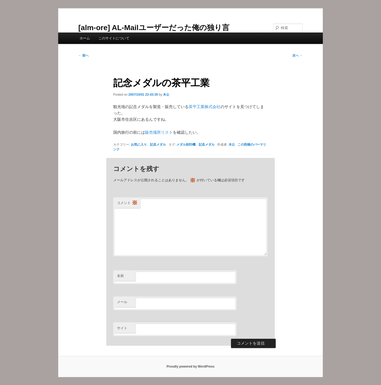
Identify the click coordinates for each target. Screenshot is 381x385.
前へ (83, 55)
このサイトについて (113, 38)
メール (122, 302)
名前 (120, 276)
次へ (297, 55)
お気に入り (139, 144)
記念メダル (158, 144)
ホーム (85, 38)
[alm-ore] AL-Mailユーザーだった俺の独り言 (153, 28)
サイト (122, 328)
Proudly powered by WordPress (190, 366)
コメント (127, 203)
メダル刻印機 (186, 144)
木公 (166, 94)
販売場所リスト (159, 132)
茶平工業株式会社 (204, 106)
